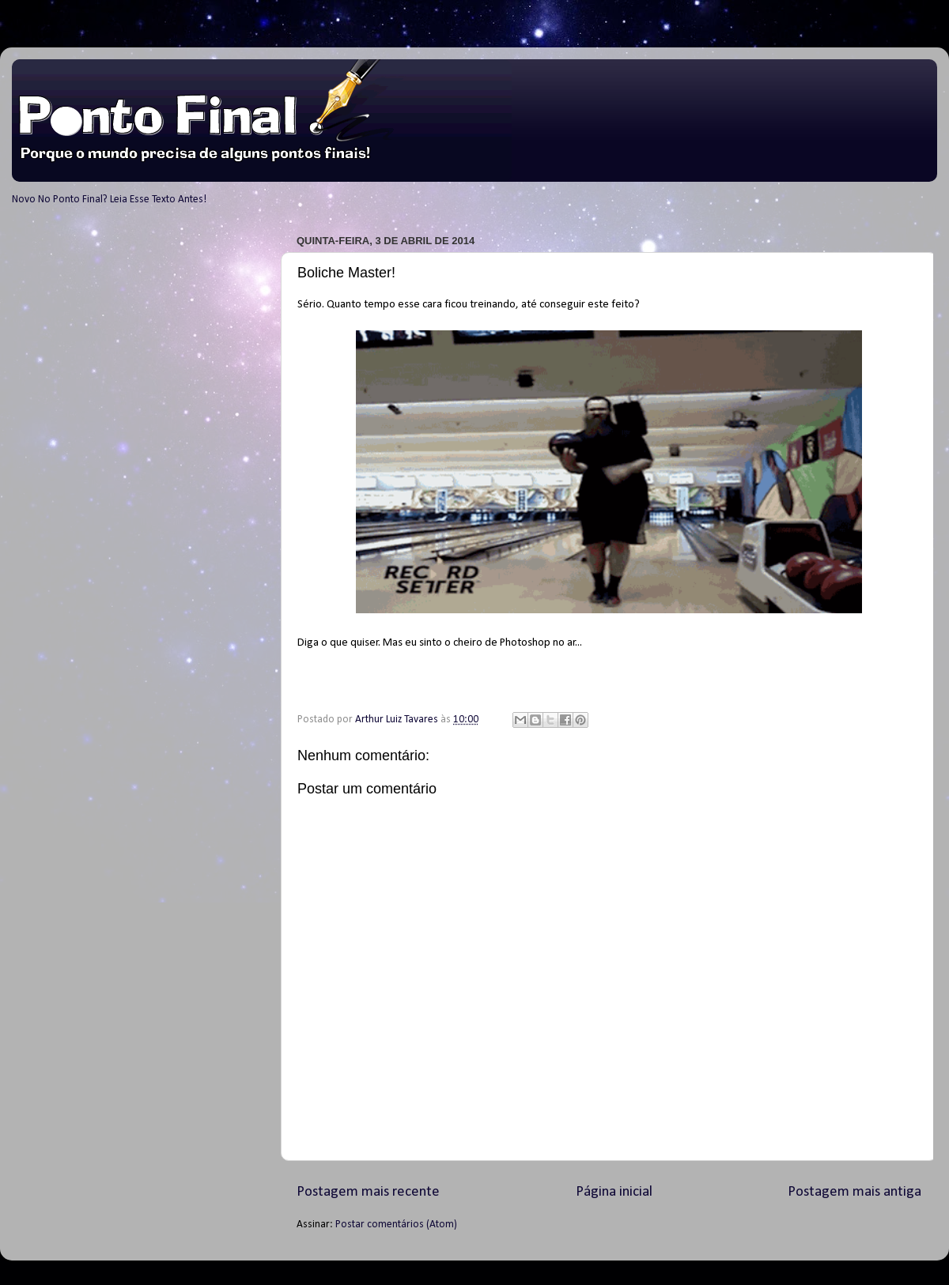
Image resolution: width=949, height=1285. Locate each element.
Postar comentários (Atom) (396, 1224)
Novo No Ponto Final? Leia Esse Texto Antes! (109, 199)
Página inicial (614, 1192)
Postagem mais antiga (854, 1192)
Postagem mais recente (368, 1192)
